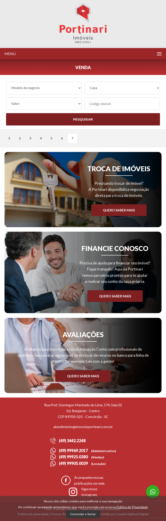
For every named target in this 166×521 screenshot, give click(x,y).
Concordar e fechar (83, 514)
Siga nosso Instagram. (83, 492)
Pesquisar (83, 119)
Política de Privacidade (132, 507)
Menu (10, 53)
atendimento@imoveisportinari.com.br (83, 426)
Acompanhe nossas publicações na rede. (83, 480)
